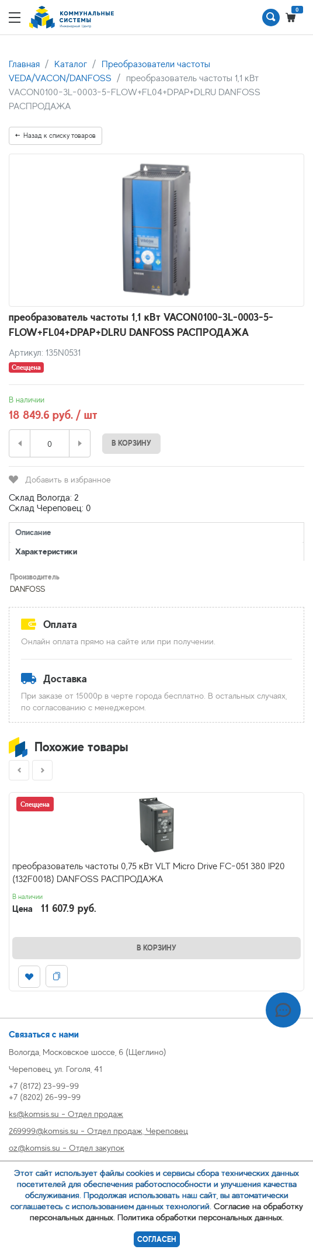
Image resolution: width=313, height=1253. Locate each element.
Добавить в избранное (60, 479)
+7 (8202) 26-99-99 (45, 1097)
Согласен (156, 1239)
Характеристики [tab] (46, 551)
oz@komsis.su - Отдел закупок (66, 1148)
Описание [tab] (33, 532)
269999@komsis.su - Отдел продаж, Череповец (98, 1131)
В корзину (131, 443)
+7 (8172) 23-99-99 (44, 1086)
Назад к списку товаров (55, 135)
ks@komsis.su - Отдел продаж (66, 1114)
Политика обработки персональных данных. (200, 1217)
